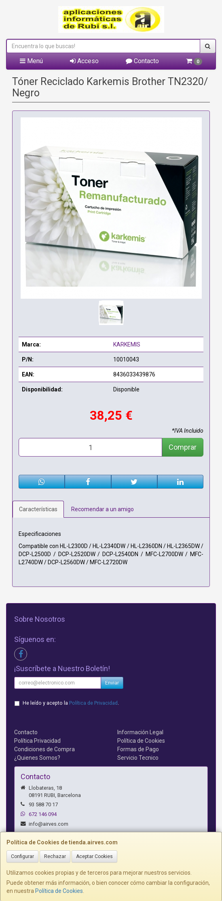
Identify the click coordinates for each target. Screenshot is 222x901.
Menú (31, 61)
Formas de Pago (138, 749)
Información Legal (140, 732)
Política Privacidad (37, 740)
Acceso (84, 61)
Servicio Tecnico (138, 757)
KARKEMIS (126, 344)
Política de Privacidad (93, 703)
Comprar (183, 447)
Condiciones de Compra (44, 749)
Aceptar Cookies (94, 856)
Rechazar (55, 856)
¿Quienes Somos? (37, 757)
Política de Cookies (59, 891)
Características (38, 509)
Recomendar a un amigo (102, 509)
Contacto (142, 61)
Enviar (112, 683)
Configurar (22, 856)
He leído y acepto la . (71, 703)
